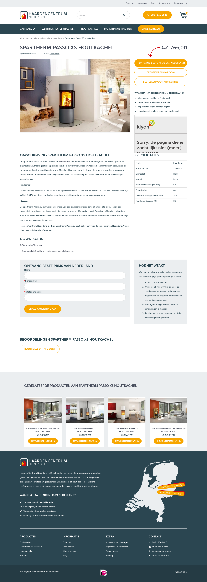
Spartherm (54, 53)
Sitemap (109, 555)
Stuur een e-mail (160, 547)
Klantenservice (180, 3)
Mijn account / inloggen (117, 542)
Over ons (130, 3)
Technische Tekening (31, 245)
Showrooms (164, 3)
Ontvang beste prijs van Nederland (162, 63)
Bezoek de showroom (161, 72)
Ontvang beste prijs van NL (43, 441)
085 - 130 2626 (157, 14)
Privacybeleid (112, 551)
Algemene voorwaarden (117, 547)
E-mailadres (31, 281)
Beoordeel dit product (39, 348)
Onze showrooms (160, 555)
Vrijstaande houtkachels (51, 38)
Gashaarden (25, 542)
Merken (23, 555)
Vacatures (142, 3)
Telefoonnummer (33, 292)
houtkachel (64, 161)
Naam (27, 270)
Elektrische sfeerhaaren (31, 547)
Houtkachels (31, 38)
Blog (153, 3)
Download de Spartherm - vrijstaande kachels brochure (48, 251)
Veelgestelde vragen (161, 551)
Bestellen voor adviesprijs (160, 81)
